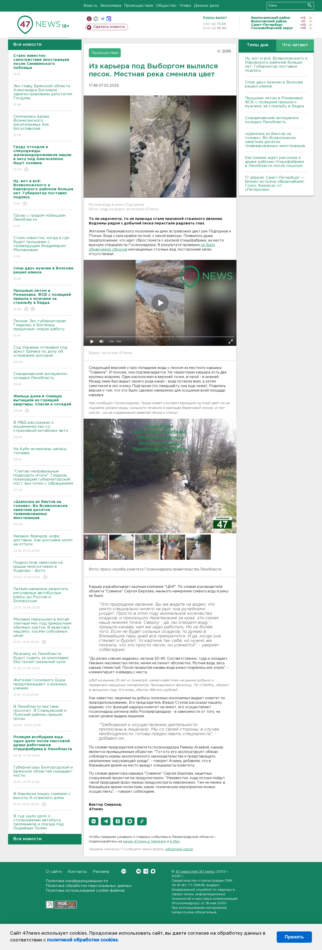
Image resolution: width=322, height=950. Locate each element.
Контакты (77, 871)
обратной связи (179, 849)
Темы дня (257, 45)
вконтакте (95, 18)
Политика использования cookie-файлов (85, 890)
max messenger (108, 18)
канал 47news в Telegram (144, 841)
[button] (93, 821)
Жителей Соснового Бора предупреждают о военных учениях (43, 688)
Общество (166, 5)
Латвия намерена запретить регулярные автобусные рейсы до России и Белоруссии (43, 598)
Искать (309, 5)
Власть (90, 5)
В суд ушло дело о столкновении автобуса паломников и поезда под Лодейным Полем (43, 826)
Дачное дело (206, 5)
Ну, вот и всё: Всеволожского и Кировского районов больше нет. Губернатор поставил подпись (276, 64)
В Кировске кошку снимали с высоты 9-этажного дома (43, 799)
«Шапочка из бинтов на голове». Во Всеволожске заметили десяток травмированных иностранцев (275, 140)
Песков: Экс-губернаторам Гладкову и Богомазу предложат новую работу (43, 328)
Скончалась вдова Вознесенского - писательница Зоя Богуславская (43, 126)
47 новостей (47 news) (195, 871)
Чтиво (185, 5)
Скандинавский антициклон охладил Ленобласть (43, 379)
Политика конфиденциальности (77, 881)
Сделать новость (109, 26)
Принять (294, 936)
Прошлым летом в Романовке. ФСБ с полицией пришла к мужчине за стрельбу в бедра (274, 102)
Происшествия (138, 5)
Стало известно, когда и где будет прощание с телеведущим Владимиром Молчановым (43, 247)
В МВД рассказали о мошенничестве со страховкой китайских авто (43, 430)
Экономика (110, 5)
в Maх (175, 841)
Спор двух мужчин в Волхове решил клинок (274, 84)
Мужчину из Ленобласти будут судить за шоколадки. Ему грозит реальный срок (43, 661)
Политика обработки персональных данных (89, 885)
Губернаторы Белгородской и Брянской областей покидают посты (43, 775)
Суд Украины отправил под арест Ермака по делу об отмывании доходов (43, 355)
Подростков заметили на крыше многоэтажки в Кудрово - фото (43, 570)
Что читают (295, 45)
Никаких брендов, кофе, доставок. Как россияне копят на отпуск (43, 544)
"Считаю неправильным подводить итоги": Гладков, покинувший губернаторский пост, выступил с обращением (43, 481)
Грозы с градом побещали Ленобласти (43, 221)
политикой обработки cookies (82, 940)
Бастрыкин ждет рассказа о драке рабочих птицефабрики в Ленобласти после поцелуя (274, 161)
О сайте (54, 871)
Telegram (145, 871)
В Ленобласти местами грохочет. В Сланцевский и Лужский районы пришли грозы (43, 716)
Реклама (101, 871)
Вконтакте (123, 871)
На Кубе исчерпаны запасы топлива (43, 454)
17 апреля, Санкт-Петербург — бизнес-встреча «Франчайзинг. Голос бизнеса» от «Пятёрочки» (275, 183)
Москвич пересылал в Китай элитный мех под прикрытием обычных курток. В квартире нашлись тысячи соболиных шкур (43, 631)
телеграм (102, 18)
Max (153, 871)
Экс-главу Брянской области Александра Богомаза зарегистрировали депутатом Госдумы (43, 95)
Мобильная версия (89, 18)
